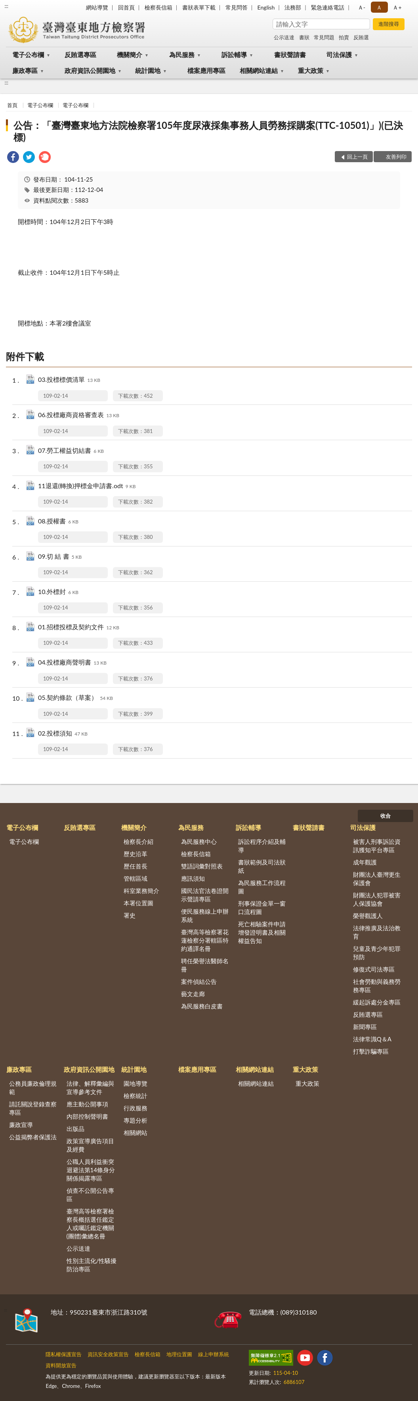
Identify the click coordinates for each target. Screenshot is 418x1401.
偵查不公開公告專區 (90, 1194)
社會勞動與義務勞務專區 (377, 985)
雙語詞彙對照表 (202, 866)
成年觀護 (365, 862)
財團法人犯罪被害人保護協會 (377, 899)
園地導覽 (135, 1083)
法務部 (292, 7)
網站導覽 (97, 7)
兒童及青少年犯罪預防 (377, 952)
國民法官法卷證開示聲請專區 (205, 895)
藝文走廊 (193, 993)
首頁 (12, 105)
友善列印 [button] (396, 156)
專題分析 (135, 1120)
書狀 (304, 37)
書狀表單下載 (199, 7)
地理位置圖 (179, 1354)
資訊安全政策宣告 (108, 1354)
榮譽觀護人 (368, 915)
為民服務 (182, 54)
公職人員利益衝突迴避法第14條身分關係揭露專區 (91, 1170)
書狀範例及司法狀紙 (262, 866)
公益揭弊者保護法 (33, 1136)
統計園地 (147, 70)
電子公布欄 (28, 54)
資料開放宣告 (61, 1365)
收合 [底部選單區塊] (385, 816)
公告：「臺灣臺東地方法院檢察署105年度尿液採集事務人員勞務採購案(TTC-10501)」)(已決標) (208, 131)
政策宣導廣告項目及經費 (90, 1145)
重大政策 (310, 70)
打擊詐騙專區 (371, 1051)
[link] (13, 158)
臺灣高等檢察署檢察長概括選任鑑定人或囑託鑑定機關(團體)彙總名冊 (90, 1223)
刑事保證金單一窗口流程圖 (262, 907)
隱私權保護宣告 (64, 1354)
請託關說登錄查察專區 (33, 1108)
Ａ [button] (379, 7)
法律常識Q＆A (372, 1039)
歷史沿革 (135, 853)
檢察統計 (135, 1095)
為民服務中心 (199, 841)
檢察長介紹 (138, 841)
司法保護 (339, 54)
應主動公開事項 (87, 1104)
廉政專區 (25, 70)
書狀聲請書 (290, 54)
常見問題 (324, 37)
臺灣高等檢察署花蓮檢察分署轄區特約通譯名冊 (205, 940)
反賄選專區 (80, 54)
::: (6, 6)
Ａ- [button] (361, 7)
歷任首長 (135, 866)
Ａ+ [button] (397, 7)
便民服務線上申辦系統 (205, 915)
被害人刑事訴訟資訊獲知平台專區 (377, 845)
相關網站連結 (259, 70)
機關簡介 (129, 54)
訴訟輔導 (234, 54)
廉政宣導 (21, 1124)
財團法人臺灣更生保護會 (377, 878)
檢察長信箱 (158, 7)
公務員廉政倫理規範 (33, 1087)
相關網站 (135, 1132)
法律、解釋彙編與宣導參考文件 (90, 1087)
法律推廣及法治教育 (377, 932)
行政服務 (135, 1108)
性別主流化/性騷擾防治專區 (92, 1265)
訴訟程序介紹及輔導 (262, 845)
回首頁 (126, 7)
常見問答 (236, 7)
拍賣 (344, 37)
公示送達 (284, 37)
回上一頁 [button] (357, 156)
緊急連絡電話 (327, 7)
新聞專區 (365, 1026)
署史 (130, 915)
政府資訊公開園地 (90, 70)
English (266, 7)
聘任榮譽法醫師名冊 (205, 965)
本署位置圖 (138, 903)
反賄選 (361, 37)
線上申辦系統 (213, 1354)
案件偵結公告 (199, 981)
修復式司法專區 (374, 969)
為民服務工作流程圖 (262, 887)
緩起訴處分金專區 (377, 1002)
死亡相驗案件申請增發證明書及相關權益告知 (262, 932)
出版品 (75, 1128)
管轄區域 (135, 878)
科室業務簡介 (141, 890)
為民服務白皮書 (202, 1006)
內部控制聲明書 (87, 1116)
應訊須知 (193, 878)
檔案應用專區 (206, 70)
